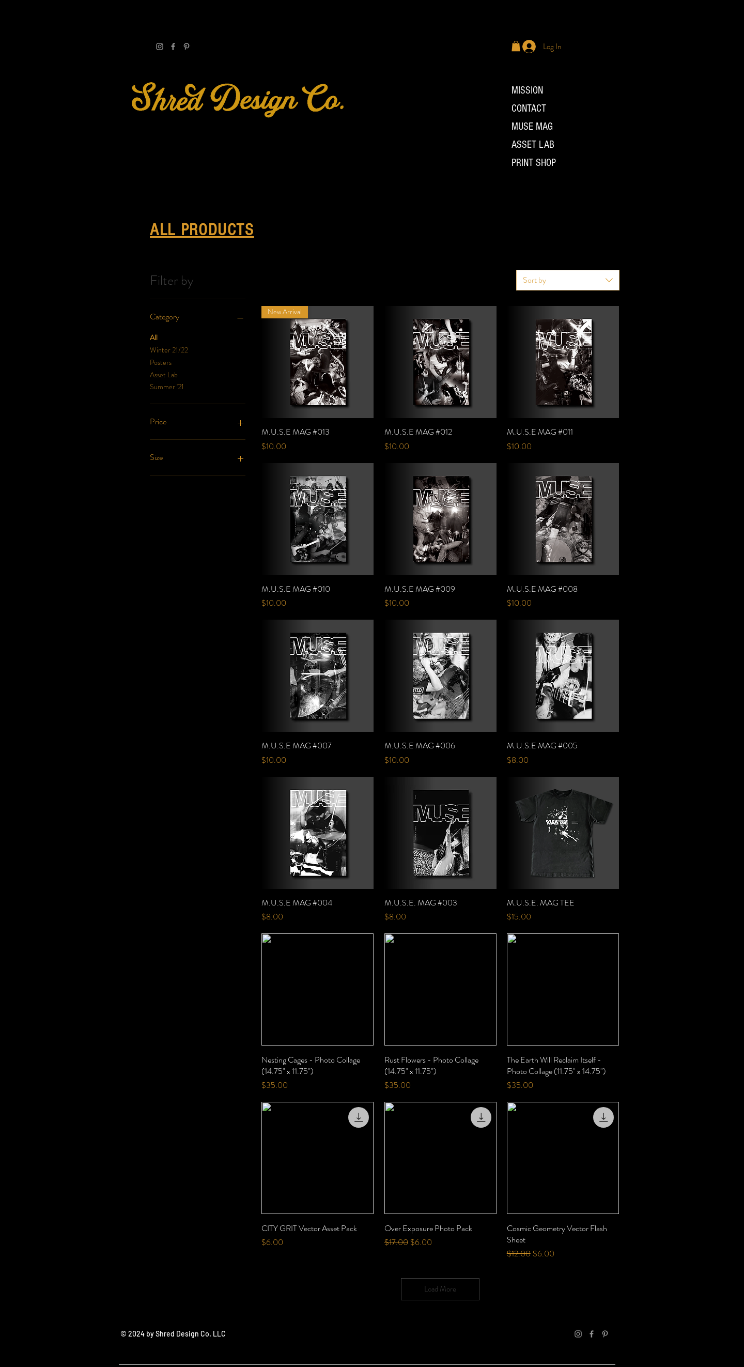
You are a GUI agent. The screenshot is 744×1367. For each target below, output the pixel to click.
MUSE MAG (532, 126)
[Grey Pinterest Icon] (186, 46)
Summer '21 (167, 386)
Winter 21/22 (169, 349)
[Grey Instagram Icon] (159, 46)
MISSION (527, 90)
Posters (161, 362)
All (154, 337)
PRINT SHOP (534, 162)
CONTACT (529, 108)
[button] (516, 46)
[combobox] (567, 280)
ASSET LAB (533, 144)
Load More (440, 1289)
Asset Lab (164, 374)
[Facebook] (173, 46)
